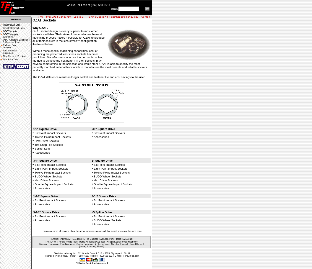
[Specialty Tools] (128, 244)
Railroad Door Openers (9, 46)
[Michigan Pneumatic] (49, 244)
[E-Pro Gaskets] (91, 239)
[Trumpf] (140, 244)
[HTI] (108, 242)
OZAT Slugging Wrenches (10, 35)
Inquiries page (135, 231)
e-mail (114, 231)
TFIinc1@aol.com (130, 256)
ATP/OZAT (15, 19)
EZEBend (127, 239)
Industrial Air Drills (11, 25)
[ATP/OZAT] (66, 239)
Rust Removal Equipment (10, 51)
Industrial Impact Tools (13, 28)
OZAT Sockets (10, 31)
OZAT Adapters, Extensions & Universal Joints (16, 41)
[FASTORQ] (50, 242)
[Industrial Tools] (119, 242)
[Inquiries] (91, 246)
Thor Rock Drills (10, 59)
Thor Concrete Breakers (14, 56)
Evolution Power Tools (110, 239)
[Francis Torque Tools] (67, 242)
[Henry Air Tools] (87, 242)
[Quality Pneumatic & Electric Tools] (93, 244)
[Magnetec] (132, 242)
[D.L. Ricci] (77, 239)
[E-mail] (100, 246)
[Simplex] (115, 244)
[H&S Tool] (100, 242)
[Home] (82, 246)
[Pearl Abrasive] (67, 244)
